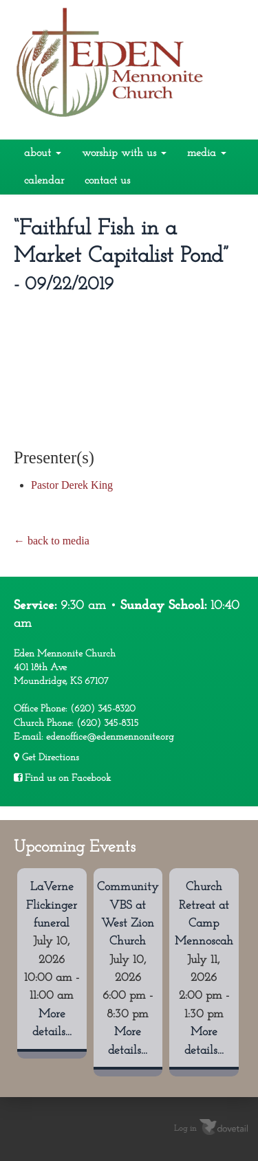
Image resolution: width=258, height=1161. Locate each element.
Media (206, 153)
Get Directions (46, 757)
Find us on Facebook (62, 778)
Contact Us (107, 180)
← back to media (51, 540)
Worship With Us (124, 153)
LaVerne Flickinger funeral (51, 905)
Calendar (44, 180)
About (42, 153)
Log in (185, 1129)
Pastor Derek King (72, 485)
